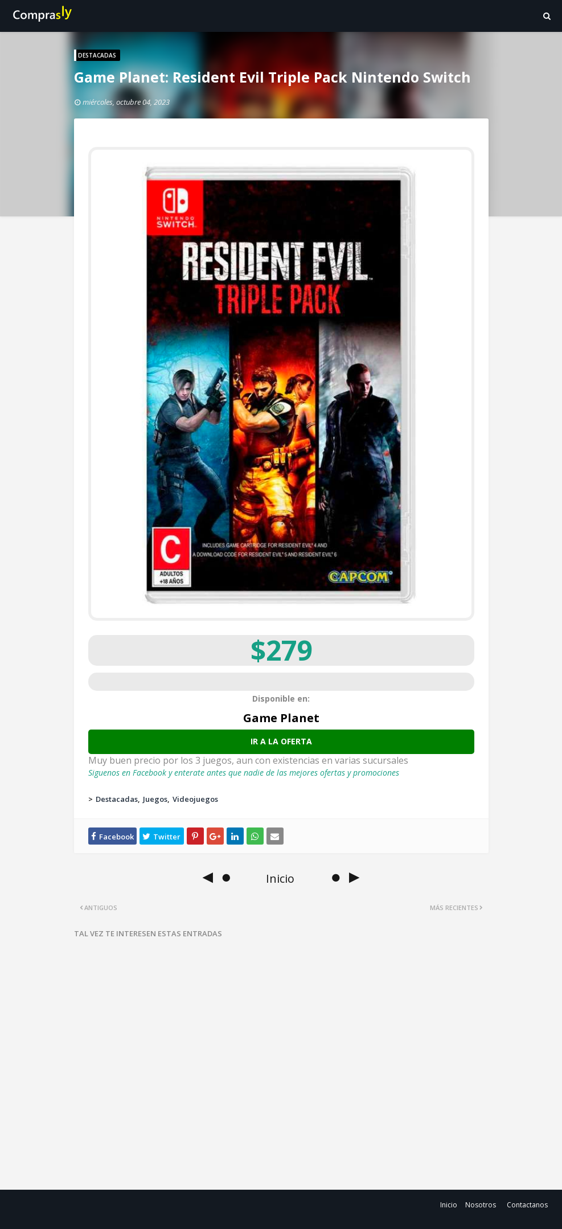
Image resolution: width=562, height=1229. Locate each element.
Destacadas (117, 799)
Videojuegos (195, 799)
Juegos (155, 799)
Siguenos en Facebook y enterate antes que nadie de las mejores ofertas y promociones (243, 772)
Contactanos (527, 1205)
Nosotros (480, 1205)
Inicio (448, 1205)
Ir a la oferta (281, 741)
